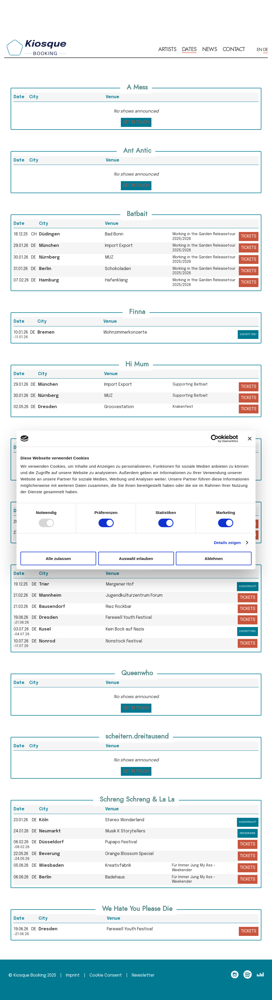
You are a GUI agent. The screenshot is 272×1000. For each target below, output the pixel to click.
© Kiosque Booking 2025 (32, 975)
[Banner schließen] (250, 438)
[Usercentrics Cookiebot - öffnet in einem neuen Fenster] (215, 438)
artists (167, 49)
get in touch (136, 122)
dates (189, 49)
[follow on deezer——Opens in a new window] (262, 975)
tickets (248, 236)
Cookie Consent (106, 975)
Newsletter (143, 975)
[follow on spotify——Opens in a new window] (249, 975)
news (209, 49)
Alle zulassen (58, 558)
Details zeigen (227, 542)
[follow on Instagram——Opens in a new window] (236, 975)
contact (234, 49)
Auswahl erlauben (136, 558)
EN (259, 49)
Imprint (73, 975)
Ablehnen (214, 558)
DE (265, 49)
